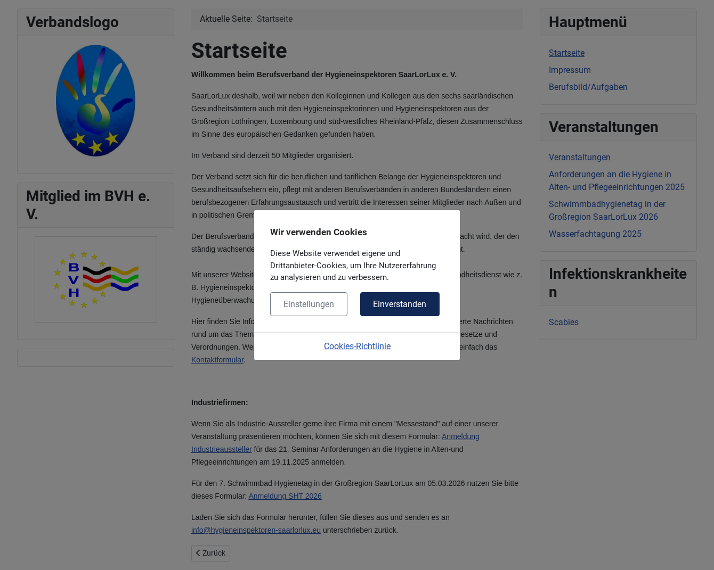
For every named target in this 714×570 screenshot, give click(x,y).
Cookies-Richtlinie (357, 346)
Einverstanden (399, 304)
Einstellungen (308, 304)
